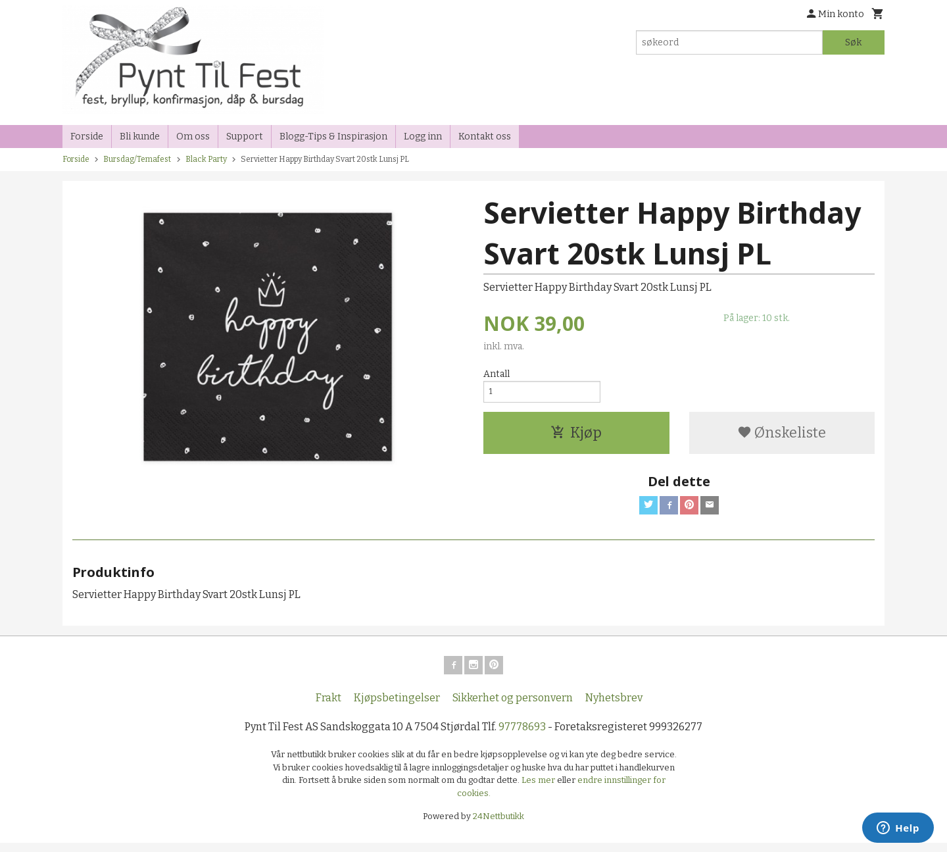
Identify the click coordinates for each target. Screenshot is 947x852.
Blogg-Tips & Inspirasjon (333, 136)
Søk (853, 42)
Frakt (328, 707)
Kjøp (576, 436)
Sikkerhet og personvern (512, 707)
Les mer (539, 789)
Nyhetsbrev (614, 707)
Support (244, 136)
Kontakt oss (484, 136)
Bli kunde (140, 136)
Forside (86, 136)
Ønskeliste (781, 436)
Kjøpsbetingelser (397, 707)
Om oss (193, 136)
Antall (496, 374)
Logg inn (423, 136)
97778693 (522, 736)
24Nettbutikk (498, 825)
